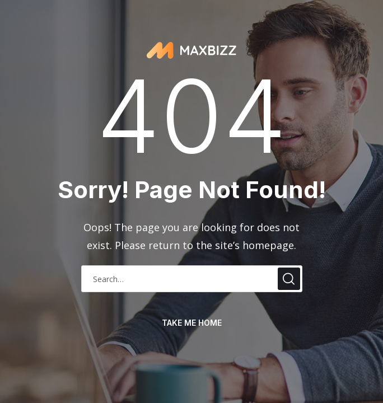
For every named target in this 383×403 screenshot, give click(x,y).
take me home (192, 322)
